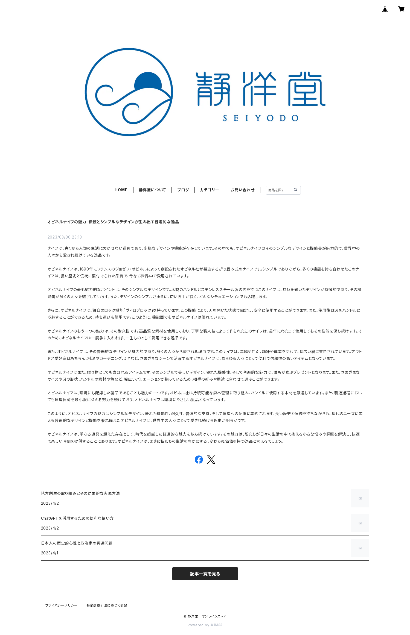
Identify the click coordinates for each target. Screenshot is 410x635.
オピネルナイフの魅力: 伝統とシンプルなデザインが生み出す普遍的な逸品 (113, 221)
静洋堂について (152, 189)
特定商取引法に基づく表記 (106, 605)
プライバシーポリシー (61, 605)
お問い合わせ (243, 189)
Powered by (205, 625)
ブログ (183, 189)
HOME (121, 189)
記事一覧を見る (205, 574)
